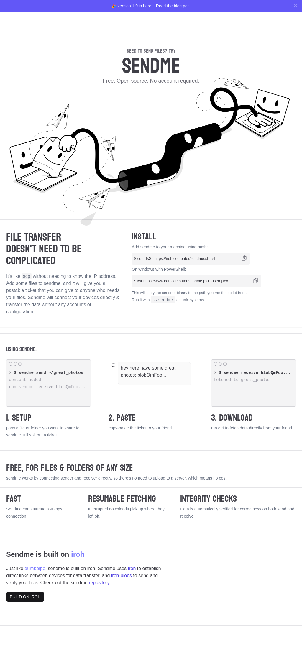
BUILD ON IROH (25, 597)
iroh (77, 554)
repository (99, 582)
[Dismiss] (295, 6)
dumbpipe (34, 568)
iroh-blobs (121, 575)
